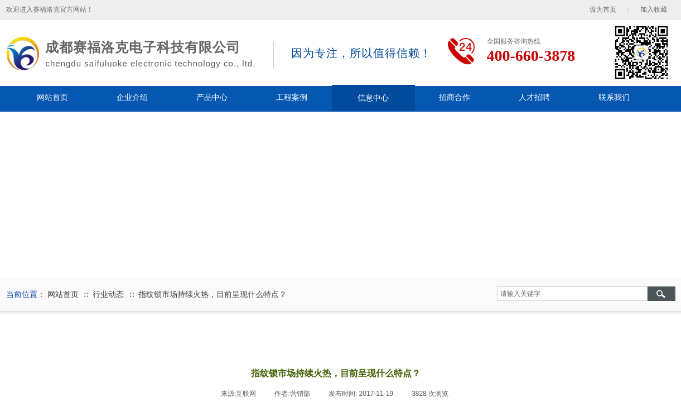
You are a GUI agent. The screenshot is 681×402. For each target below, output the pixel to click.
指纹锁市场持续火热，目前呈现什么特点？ (212, 294)
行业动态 (108, 294)
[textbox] (572, 293)
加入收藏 (653, 9)
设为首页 (603, 9)
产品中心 (212, 97)
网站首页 (52, 97)
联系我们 (614, 97)
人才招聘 (534, 97)
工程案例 (291, 97)
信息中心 (373, 97)
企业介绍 (132, 97)
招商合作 (454, 97)
